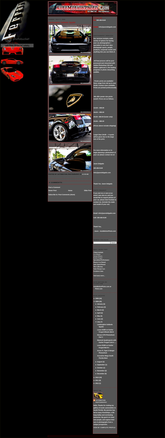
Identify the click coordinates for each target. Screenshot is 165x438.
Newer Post (52, 190)
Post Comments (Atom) (66, 194)
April (98, 313)
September (101, 365)
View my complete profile (104, 427)
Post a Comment (54, 187)
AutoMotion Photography (101, 401)
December (100, 373)
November (100, 371)
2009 (97, 301)
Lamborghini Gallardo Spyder (62, 22)
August (99, 362)
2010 (97, 377)
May (98, 316)
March (99, 310)
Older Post (88, 190)
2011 (97, 380)
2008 (97, 298)
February (100, 307)
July (98, 322)
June (99, 319)
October (100, 368)
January (100, 304)
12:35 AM (85, 174)
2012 (97, 383)
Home (70, 190)
